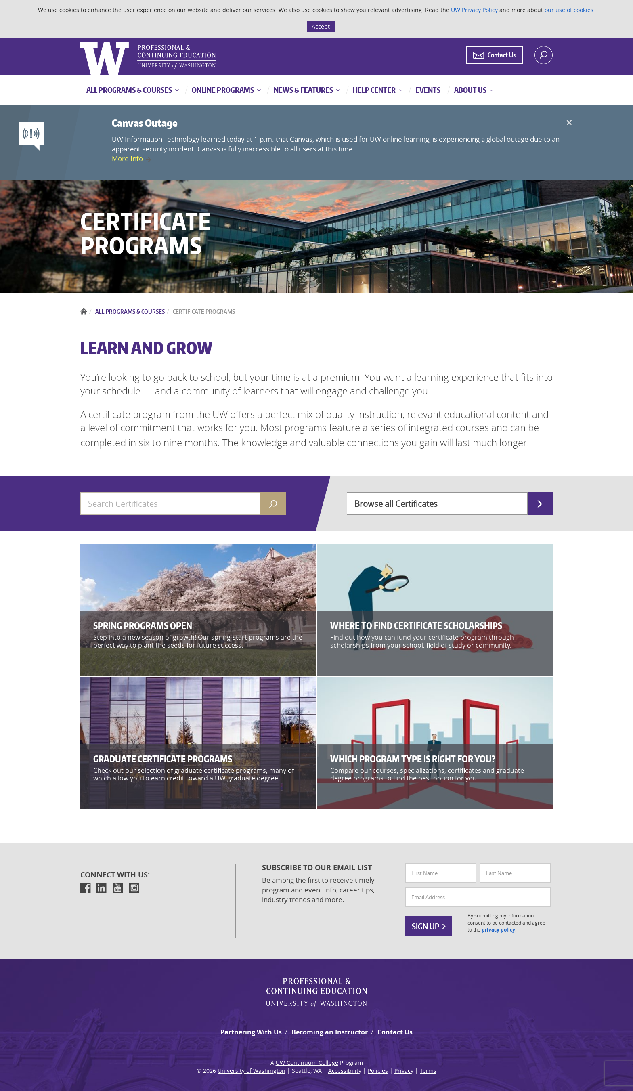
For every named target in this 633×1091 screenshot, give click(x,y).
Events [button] (427, 89)
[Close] (569, 122)
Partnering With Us (251, 1032)
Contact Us (395, 1032)
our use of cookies (569, 10)
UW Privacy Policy (474, 10)
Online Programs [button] (222, 89)
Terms (428, 1070)
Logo (81, 42)
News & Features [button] (302, 89)
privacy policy (498, 929)
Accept (321, 26)
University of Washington (251, 1070)
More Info (127, 158)
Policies (378, 1070)
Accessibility (344, 1070)
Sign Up (429, 926)
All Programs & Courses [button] (129, 89)
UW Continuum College (307, 1062)
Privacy (403, 1070)
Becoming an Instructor (329, 1032)
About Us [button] (469, 89)
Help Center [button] (374, 89)
